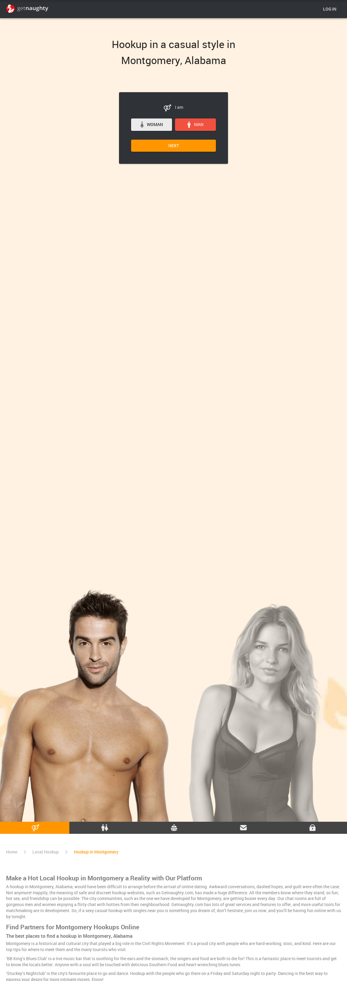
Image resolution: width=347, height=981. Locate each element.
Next (173, 145)
